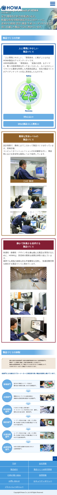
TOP (14, 463)
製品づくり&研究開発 (43, 469)
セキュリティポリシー (42, 481)
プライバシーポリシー (14, 487)
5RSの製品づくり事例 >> (28, 124)
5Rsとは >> (28, 117)
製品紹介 (14, 469)
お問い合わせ (14, 481)
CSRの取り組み (14, 475)
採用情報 (43, 475)
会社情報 (43, 463)
